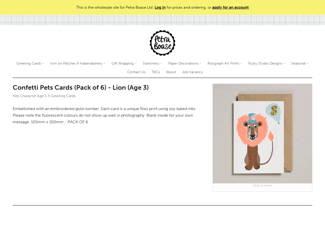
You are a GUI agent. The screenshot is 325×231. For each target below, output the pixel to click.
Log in (160, 7)
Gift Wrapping (124, 63)
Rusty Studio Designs (266, 63)
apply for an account (230, 7)
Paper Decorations (184, 63)
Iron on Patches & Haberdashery (77, 63)
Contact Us (136, 72)
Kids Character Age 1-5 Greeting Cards (44, 96)
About (171, 72)
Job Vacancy (192, 72)
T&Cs (156, 72)
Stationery (152, 63)
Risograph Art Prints (224, 63)
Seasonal (299, 63)
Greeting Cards (30, 63)
